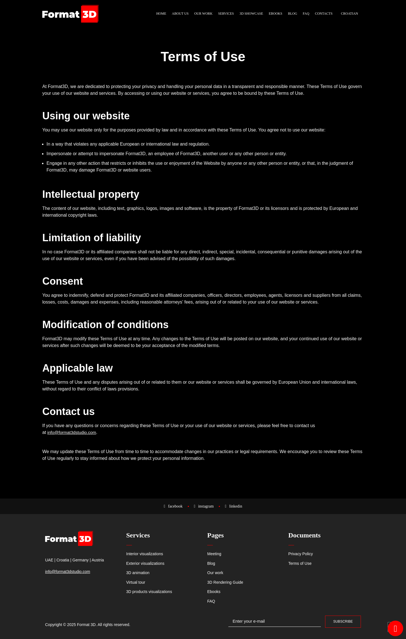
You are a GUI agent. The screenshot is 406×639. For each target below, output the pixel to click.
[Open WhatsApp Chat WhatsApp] (395, 628)
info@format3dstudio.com (73, 432)
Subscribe (343, 621)
